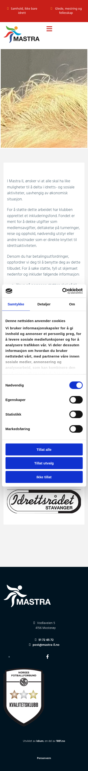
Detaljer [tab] (44, 304)
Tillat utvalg (44, 463)
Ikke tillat (43, 477)
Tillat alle (44, 449)
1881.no (60, 741)
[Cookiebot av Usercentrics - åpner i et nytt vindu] (63, 291)
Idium (40, 741)
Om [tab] (72, 304)
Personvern (44, 758)
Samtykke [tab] (16, 304)
